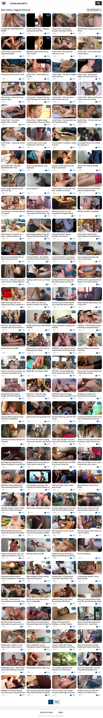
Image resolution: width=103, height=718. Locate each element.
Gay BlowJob (49, 716)
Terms (60, 712)
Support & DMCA (46, 712)
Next (56, 702)
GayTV (18, 3)
